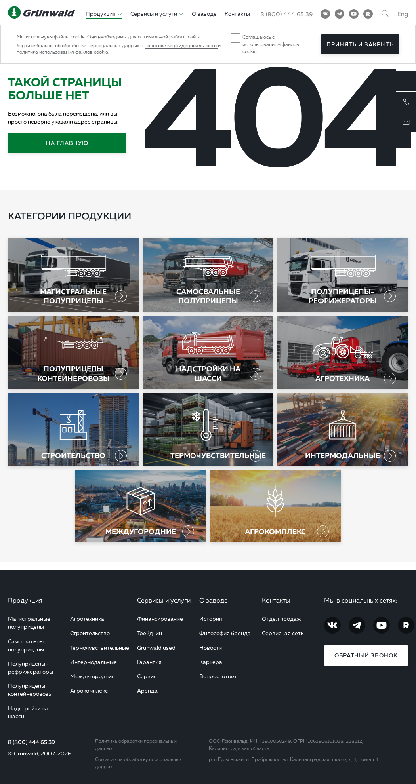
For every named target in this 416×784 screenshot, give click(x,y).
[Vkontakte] (325, 14)
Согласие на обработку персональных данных (138, 762)
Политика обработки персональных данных (136, 744)
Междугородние (92, 676)
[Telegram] (339, 14)
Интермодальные (93, 661)
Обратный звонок (365, 655)
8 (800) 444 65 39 (31, 742)
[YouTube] (354, 14)
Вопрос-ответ (218, 676)
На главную (67, 143)
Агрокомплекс (89, 690)
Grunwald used (156, 647)
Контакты (276, 600)
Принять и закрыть (360, 44)
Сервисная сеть (282, 633)
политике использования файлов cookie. (63, 52)
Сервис (146, 676)
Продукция (25, 600)
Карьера (210, 661)
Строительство (90, 633)
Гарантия (149, 661)
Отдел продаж (281, 618)
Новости (210, 647)
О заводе (213, 600)
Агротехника (87, 618)
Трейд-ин (149, 633)
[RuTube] (368, 14)
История (210, 618)
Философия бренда (225, 633)
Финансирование (160, 618)
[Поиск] (385, 14)
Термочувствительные (99, 647)
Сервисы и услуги (164, 600)
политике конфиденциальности (181, 45)
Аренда (147, 690)
